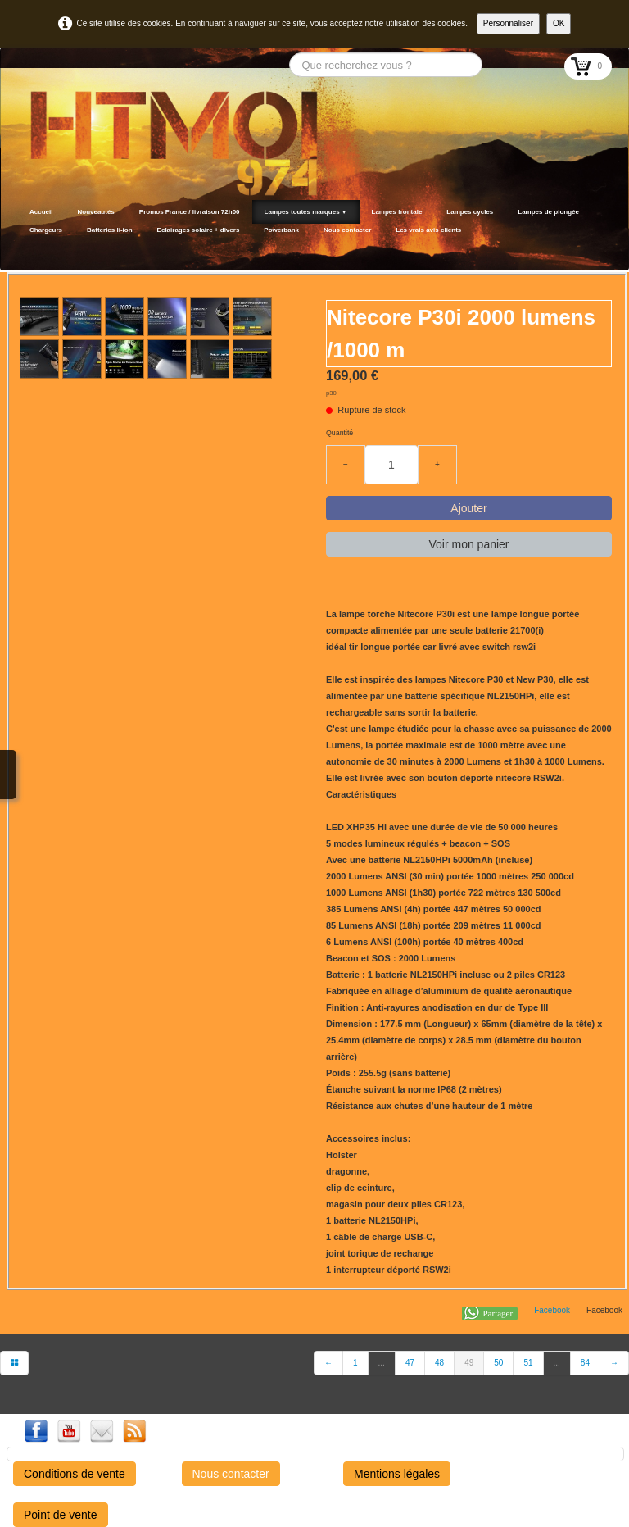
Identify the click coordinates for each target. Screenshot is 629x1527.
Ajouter (468, 508)
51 (527, 1362)
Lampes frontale (397, 212)
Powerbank (281, 230)
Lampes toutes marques (306, 212)
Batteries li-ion (110, 230)
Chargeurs (45, 230)
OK (558, 23)
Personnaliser (508, 23)
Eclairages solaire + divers (198, 230)
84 (585, 1362)
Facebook (552, 1310)
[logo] (22, 250)
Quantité (339, 433)
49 (468, 1362)
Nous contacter (347, 230)
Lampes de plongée (548, 212)
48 (439, 1362)
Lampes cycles (469, 212)
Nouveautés (95, 212)
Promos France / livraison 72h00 (189, 212)
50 (498, 1362)
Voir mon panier (468, 544)
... (381, 1362)
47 (409, 1362)
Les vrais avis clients (428, 230)
